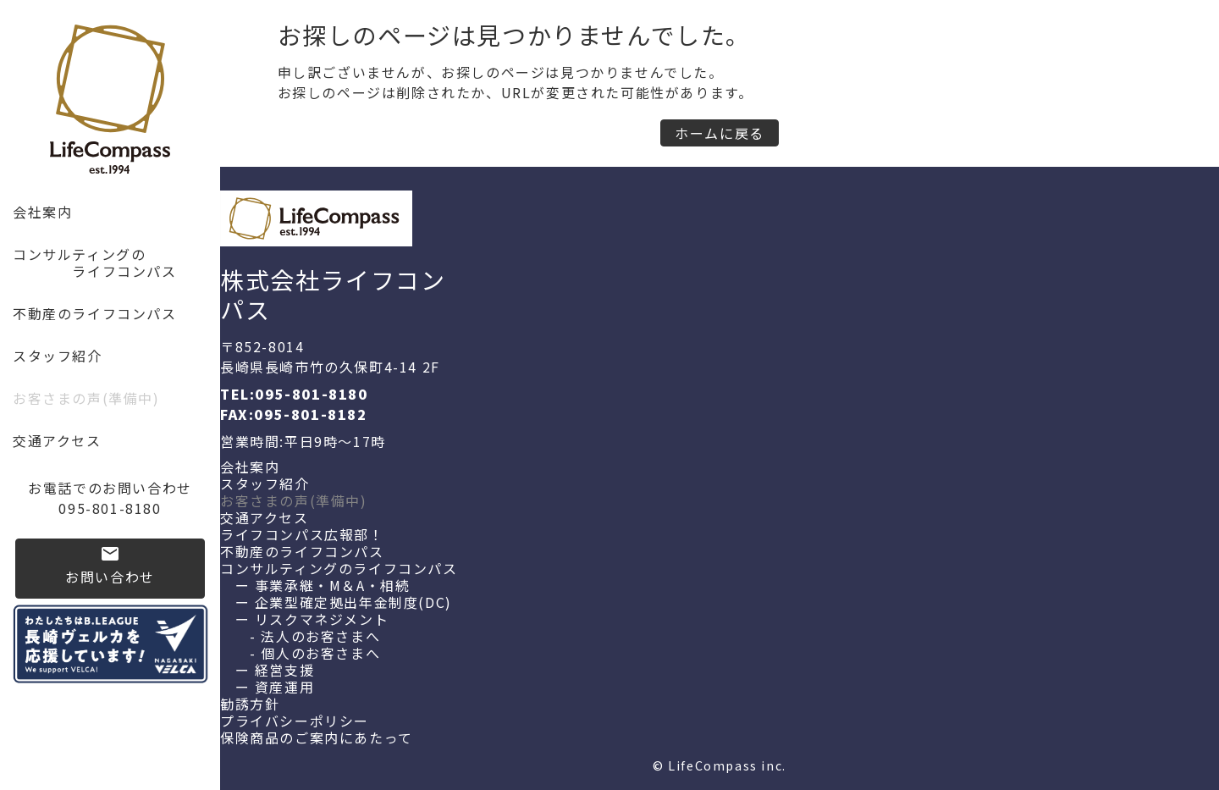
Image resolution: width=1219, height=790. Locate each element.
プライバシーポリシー (294, 720)
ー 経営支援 (267, 670)
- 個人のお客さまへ (300, 653)
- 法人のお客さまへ (300, 636)
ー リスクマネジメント (304, 619)
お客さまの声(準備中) (86, 398)
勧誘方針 (249, 703)
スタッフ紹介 (57, 355)
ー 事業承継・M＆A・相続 (315, 585)
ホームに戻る (719, 133)
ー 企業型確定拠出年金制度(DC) (336, 602)
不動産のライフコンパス (95, 313)
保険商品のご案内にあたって (316, 737)
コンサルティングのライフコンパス (339, 568)
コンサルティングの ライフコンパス (95, 262)
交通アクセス (57, 440)
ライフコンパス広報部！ (302, 534)
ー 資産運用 (267, 687)
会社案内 (42, 212)
